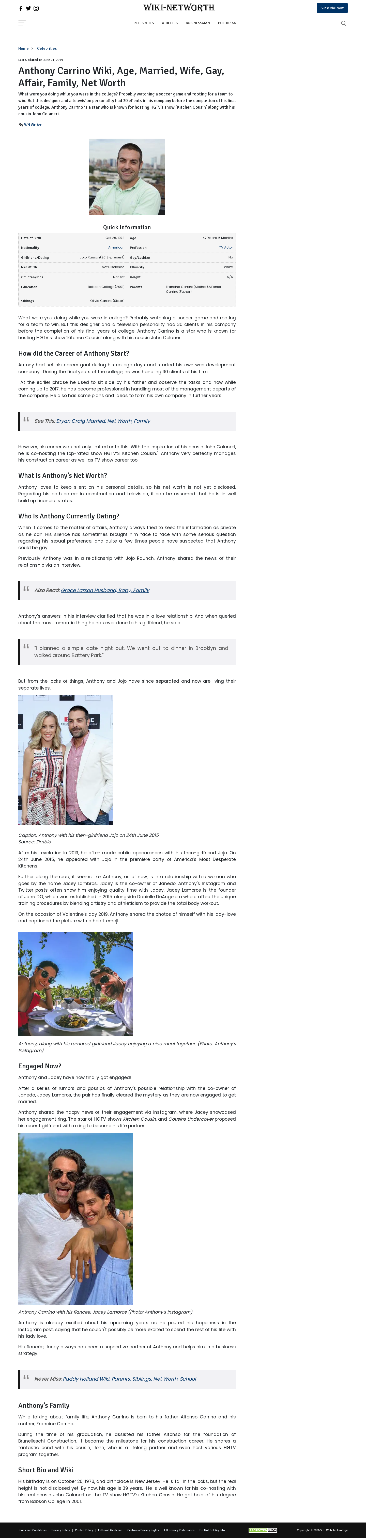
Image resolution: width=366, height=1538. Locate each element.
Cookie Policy (84, 1530)
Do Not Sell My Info (212, 1530)
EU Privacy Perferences (179, 1530)
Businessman (198, 23)
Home (23, 48)
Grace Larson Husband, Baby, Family (105, 590)
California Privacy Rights (143, 1530)
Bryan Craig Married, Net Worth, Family (103, 421)
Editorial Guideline (110, 1530)
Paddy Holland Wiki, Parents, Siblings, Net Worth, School (129, 1379)
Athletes (170, 23)
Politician (227, 23)
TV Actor (226, 247)
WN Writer (33, 124)
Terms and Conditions (32, 1530)
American (116, 247)
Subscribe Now (332, 8)
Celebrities (143, 23)
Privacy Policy (61, 1530)
